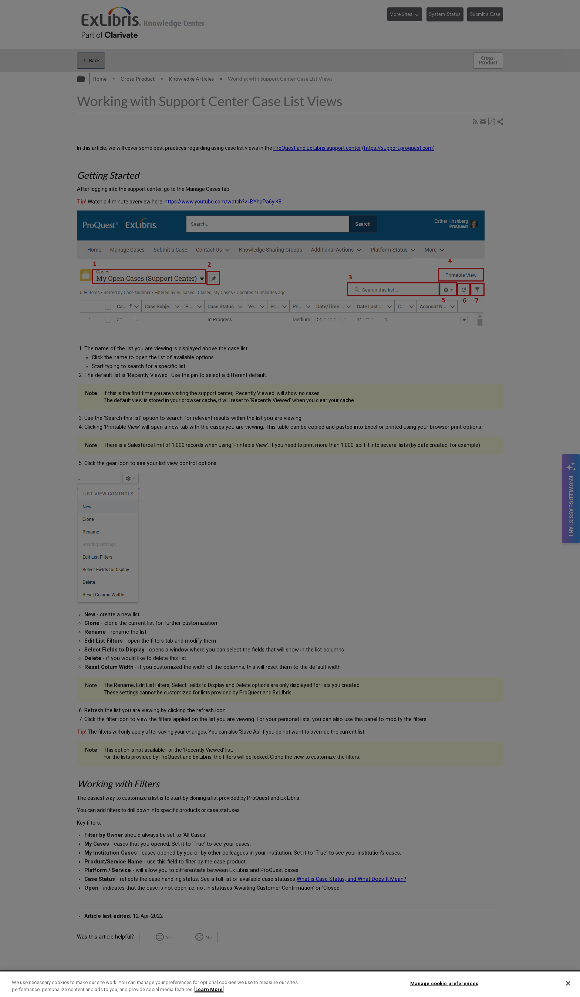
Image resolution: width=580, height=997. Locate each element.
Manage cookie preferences (444, 983)
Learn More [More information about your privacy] (209, 989)
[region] (290, 984)
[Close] (568, 983)
